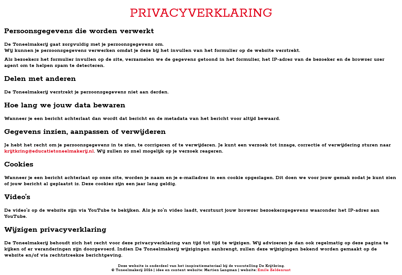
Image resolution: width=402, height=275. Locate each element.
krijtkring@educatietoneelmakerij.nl (49, 151)
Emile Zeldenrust (274, 270)
